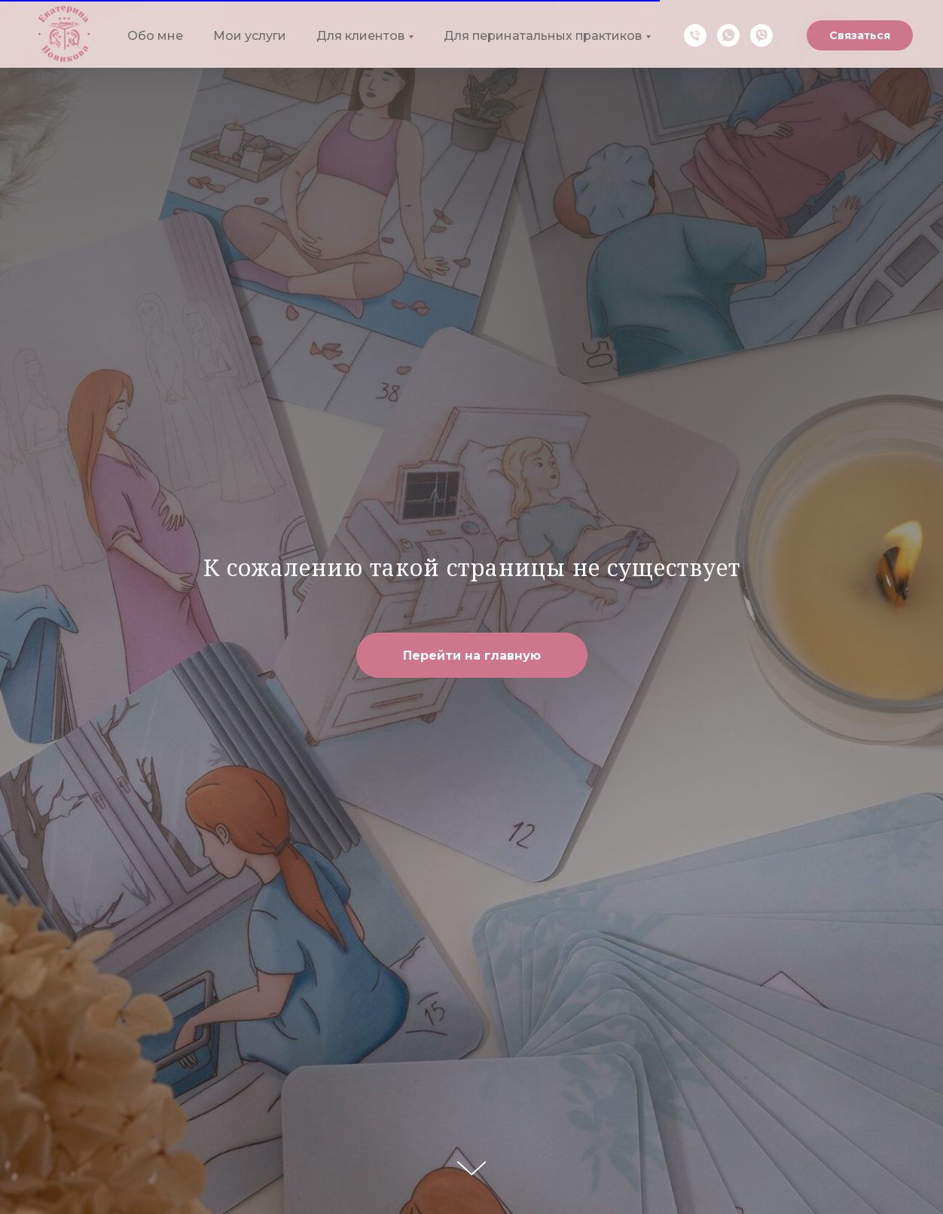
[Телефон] (695, 35)
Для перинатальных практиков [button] (543, 36)
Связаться (859, 35)
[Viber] (761, 35)
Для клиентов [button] (360, 36)
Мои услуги (249, 36)
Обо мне (155, 36)
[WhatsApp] (728, 35)
